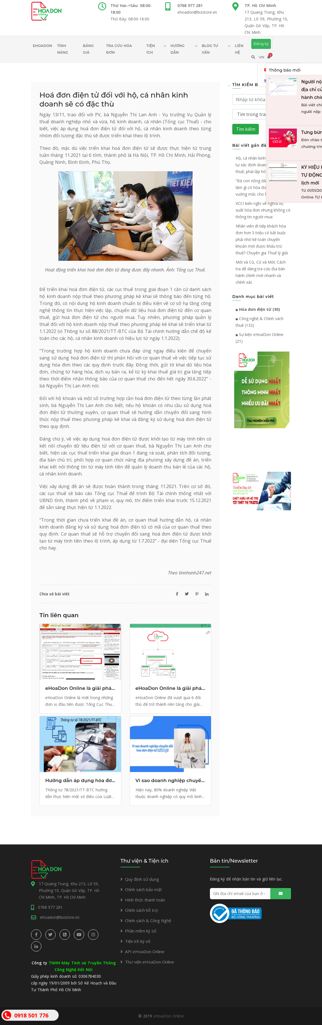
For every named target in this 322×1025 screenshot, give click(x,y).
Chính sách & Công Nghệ (148, 920)
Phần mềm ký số (140, 931)
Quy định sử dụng (142, 879)
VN (261, 57)
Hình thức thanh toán (145, 900)
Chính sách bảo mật (143, 889)
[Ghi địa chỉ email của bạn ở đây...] (250, 893)
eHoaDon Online (168, 1016)
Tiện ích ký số (137, 941)
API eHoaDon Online (144, 951)
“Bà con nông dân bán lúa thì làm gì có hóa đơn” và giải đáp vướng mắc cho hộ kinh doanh (263, 187)
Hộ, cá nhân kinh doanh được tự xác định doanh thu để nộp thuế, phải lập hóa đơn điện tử (263, 164)
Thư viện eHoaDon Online (149, 962)
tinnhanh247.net (195, 573)
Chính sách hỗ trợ (141, 910)
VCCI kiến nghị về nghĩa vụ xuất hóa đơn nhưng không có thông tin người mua (263, 210)
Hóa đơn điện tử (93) (258, 309)
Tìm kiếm (245, 129)
